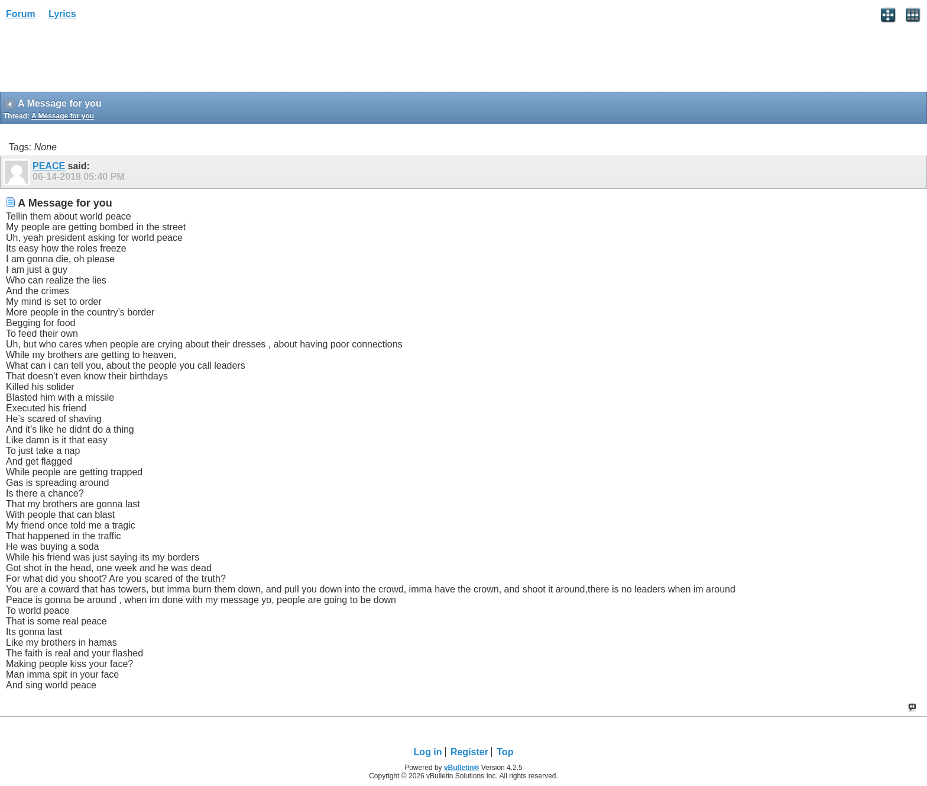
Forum (20, 14)
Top (505, 752)
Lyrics (62, 14)
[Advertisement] (94, 59)
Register (469, 752)
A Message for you (62, 116)
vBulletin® (461, 768)
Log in (428, 752)
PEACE (49, 166)
